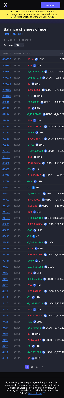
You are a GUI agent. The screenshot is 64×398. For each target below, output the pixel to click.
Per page (8, 45)
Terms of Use (36, 393)
